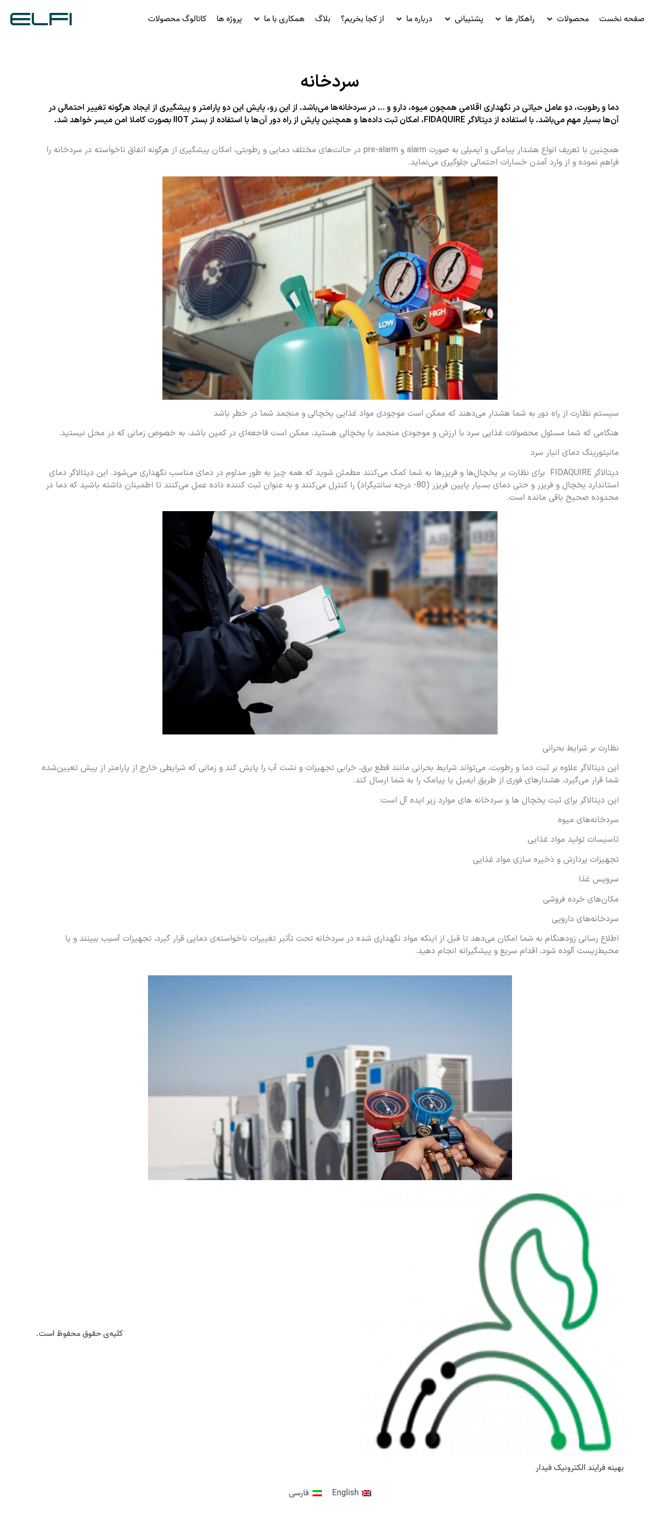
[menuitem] (351, 1493)
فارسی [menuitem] (299, 1493)
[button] (567, 19)
